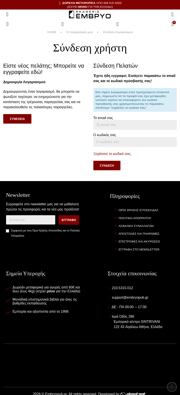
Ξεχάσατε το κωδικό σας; (112, 154)
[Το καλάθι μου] (172, 24)
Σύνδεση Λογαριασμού (118, 32)
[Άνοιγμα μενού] (7, 14)
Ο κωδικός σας (104, 135)
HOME (51, 32)
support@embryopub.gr (130, 297)
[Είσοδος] (117, 24)
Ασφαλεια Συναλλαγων (136, 226)
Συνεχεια (17, 119)
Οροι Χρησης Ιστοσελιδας (138, 210)
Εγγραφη (69, 220)
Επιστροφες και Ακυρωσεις (139, 241)
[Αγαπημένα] (62, 24)
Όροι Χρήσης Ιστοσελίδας (47, 230)
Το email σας (103, 118)
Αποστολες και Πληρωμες (138, 233)
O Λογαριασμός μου (79, 32)
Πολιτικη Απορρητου (134, 218)
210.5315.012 (122, 288)
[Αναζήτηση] (172, 14)
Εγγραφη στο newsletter (138, 249)
